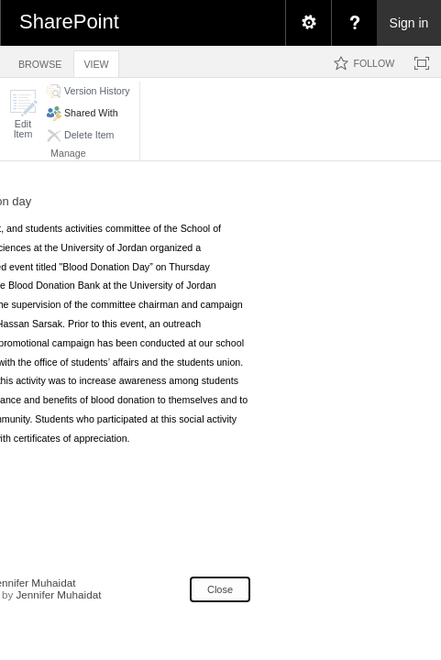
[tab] (40, 61)
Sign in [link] (409, 23)
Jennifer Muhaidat (58, 594)
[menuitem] (308, 23)
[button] (23, 114)
